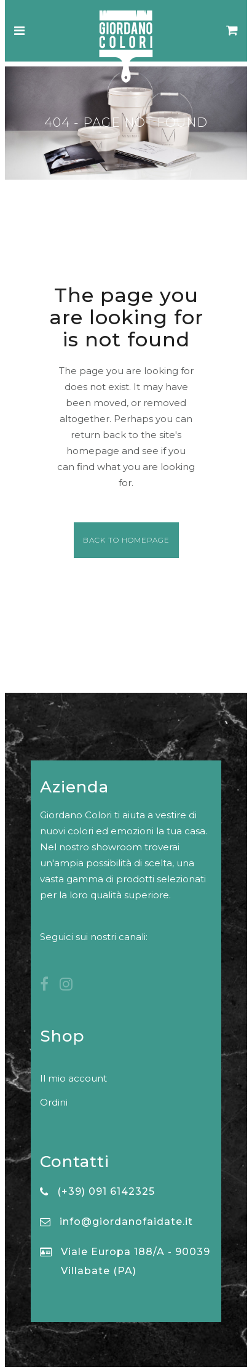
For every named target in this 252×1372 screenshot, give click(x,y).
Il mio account (73, 1078)
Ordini (54, 1102)
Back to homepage (126, 539)
